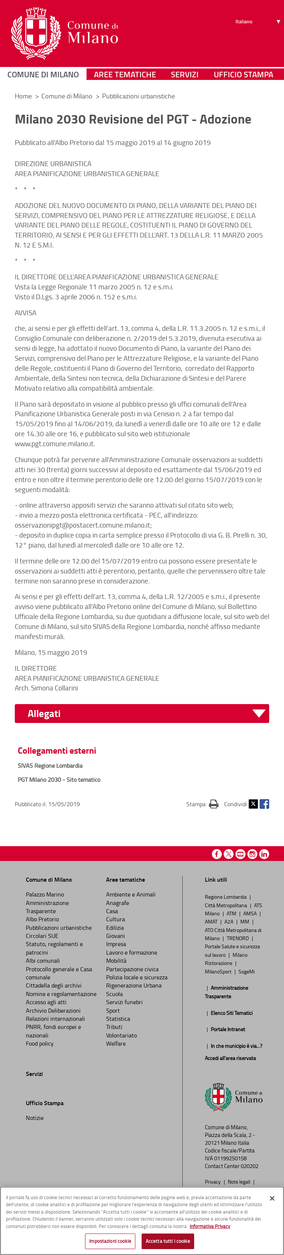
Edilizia (115, 927)
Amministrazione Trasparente (47, 907)
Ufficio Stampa (243, 75)
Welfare (116, 1043)
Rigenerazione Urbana (134, 985)
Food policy (40, 1043)
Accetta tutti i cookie (168, 1241)
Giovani (115, 936)
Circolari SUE (42, 936)
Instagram (252, 854)
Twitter (253, 804)
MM (245, 921)
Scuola (114, 994)
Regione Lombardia (226, 896)
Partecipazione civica (132, 969)
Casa (112, 911)
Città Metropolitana (226, 905)
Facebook (264, 804)
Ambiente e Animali (131, 894)
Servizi (185, 75)
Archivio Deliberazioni (53, 1010)
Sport (113, 1010)
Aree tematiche (125, 75)
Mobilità (116, 960)
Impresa (116, 944)
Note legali (239, 1181)
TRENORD (238, 938)
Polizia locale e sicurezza (137, 977)
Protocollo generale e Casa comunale (59, 973)
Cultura (115, 919)
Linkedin (264, 854)
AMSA (250, 913)
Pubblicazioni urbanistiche (138, 95)
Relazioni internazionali (55, 1019)
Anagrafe (117, 903)
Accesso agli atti (46, 1002)
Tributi (114, 1027)
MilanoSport (219, 971)
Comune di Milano (43, 75)
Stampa (202, 803)
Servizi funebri (124, 1002)
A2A (229, 921)
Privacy (213, 1181)
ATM (232, 913)
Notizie (35, 1118)
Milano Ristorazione (226, 958)
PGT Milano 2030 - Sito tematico (59, 779)
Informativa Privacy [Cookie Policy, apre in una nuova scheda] (210, 1226)
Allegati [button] (44, 713)
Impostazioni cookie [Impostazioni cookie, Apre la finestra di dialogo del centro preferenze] (110, 1241)
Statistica (118, 1019)
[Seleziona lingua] (259, 33)
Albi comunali (43, 960)
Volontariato (121, 1035)
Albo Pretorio (42, 919)
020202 (249, 1166)
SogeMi (247, 971)
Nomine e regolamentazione (61, 994)
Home (23, 95)
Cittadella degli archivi (54, 985)
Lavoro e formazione (131, 952)
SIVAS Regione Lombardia (50, 765)
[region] (142, 1221)
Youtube (241, 854)
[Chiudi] (272, 1198)
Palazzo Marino (45, 894)
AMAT (212, 921)
